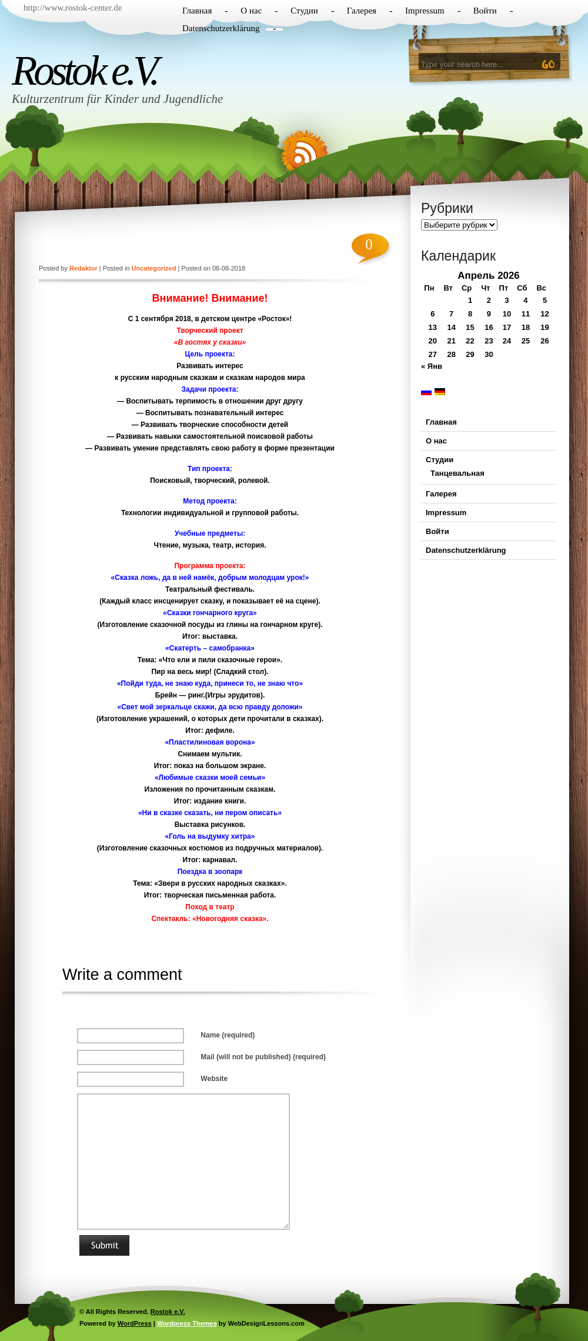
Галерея (361, 10)
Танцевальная (457, 473)
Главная (197, 10)
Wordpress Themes (187, 1323)
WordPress (135, 1323)
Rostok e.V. (84, 71)
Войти (485, 10)
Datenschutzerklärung (221, 28)
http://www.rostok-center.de (73, 7)
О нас (251, 10)
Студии (304, 10)
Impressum (425, 10)
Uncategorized (154, 268)
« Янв (431, 366)
